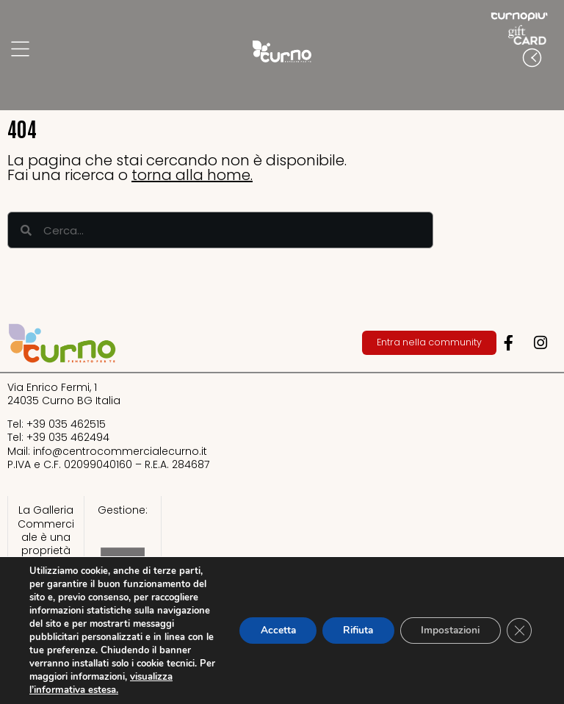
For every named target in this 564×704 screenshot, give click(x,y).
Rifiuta (350, 630)
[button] (549, 87)
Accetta (266, 630)
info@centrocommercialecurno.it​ (120, 451)
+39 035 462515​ (66, 424)
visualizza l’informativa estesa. (95, 690)
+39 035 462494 (67, 437)
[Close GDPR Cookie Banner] (518, 630)
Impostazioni (446, 630)
